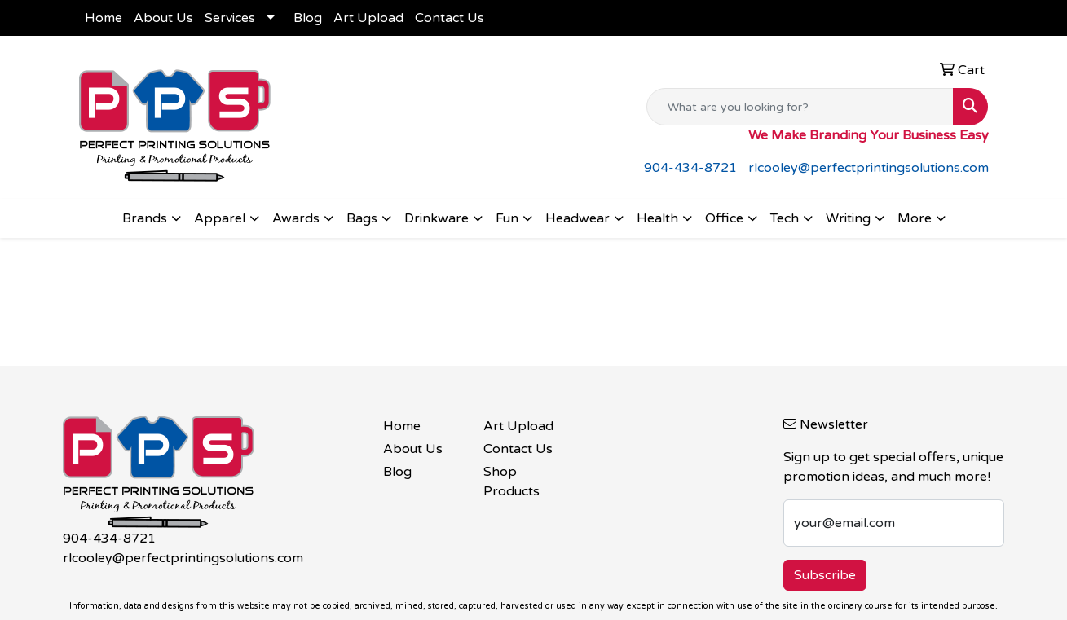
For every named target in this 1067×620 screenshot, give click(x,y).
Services (230, 18)
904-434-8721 (690, 168)
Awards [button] (296, 218)
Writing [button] (848, 218)
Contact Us (449, 18)
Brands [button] (144, 218)
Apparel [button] (219, 218)
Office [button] (724, 218)
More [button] (914, 218)
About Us (163, 18)
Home (103, 18)
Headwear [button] (577, 218)
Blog (307, 18)
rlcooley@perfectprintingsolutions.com (868, 168)
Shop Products (511, 481)
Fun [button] (507, 218)
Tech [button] (784, 218)
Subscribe (825, 575)
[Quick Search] (800, 106)
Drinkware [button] (436, 218)
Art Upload (368, 18)
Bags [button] (361, 218)
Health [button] (657, 218)
